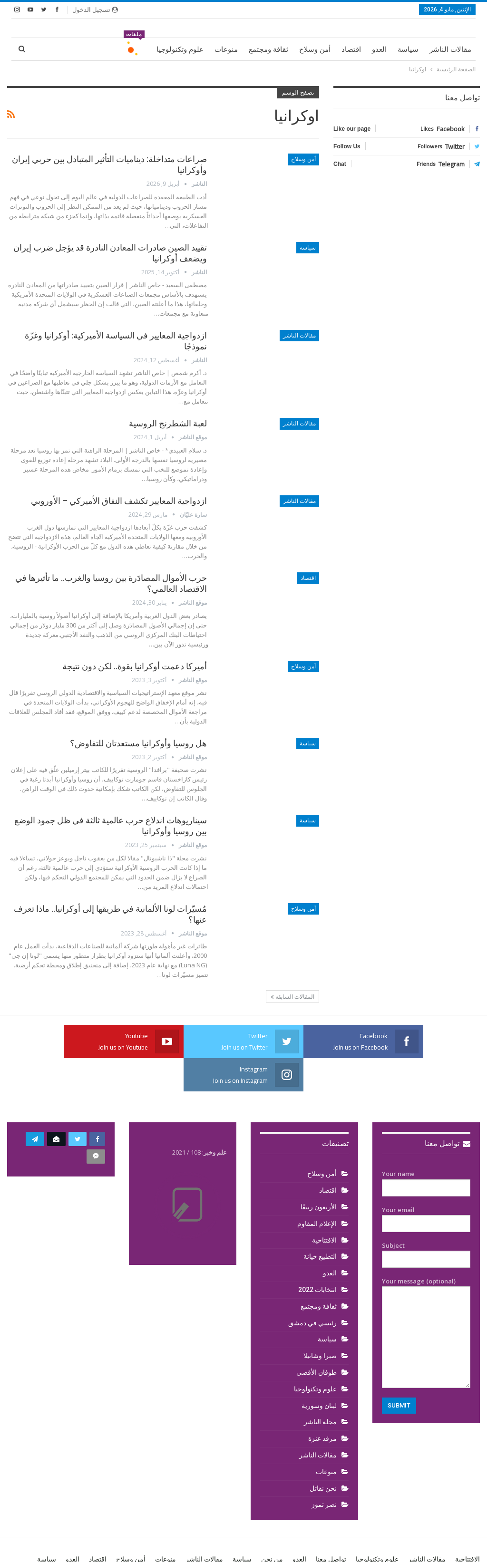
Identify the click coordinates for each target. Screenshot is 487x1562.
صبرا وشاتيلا (320, 1322)
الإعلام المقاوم (317, 1190)
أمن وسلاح (315, 49)
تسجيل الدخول (95, 9)
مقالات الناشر (450, 49)
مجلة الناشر (320, 1388)
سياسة (408, 49)
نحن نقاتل (323, 1455)
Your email (426, 1183)
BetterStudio (69, 1547)
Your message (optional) (426, 1299)
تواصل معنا (447, 1110)
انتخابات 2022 (317, 1256)
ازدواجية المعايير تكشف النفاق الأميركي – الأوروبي (119, 501)
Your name (426, 1147)
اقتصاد (351, 49)
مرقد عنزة (322, 1405)
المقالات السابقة (292, 996)
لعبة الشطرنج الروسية (168, 423)
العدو (379, 49)
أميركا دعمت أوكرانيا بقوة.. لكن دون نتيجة (134, 666)
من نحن (272, 1526)
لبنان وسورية (319, 1372)
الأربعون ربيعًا (319, 1173)
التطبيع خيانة (320, 1223)
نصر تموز (324, 1471)
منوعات (226, 49)
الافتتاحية (324, 1207)
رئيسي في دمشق (312, 1289)
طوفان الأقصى (316, 1339)
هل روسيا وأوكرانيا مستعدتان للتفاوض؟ (138, 743)
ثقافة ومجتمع (268, 49)
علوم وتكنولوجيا (180, 49)
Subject (426, 1219)
